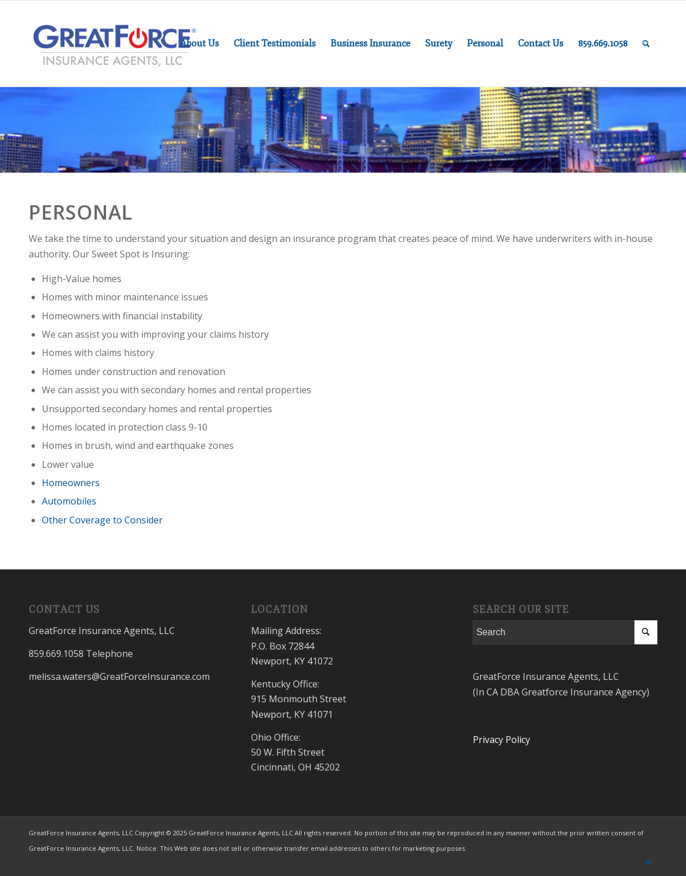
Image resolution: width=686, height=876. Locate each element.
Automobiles (69, 501)
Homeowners (71, 482)
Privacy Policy (501, 739)
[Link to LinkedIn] (648, 861)
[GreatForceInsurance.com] (115, 44)
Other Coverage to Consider (102, 520)
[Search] (646, 44)
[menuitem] (199, 44)
